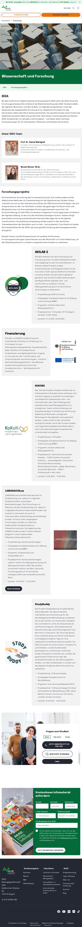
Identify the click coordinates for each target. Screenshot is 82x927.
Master (26, 876)
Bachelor (26, 872)
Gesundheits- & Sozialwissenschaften (51, 883)
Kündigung (70, 923)
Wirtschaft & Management (48, 877)
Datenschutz (66, 838)
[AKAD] (6, 8)
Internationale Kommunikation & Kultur (49, 890)
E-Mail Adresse (42, 812)
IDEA (4, 87)
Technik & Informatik (51, 872)
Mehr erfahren (13, 589)
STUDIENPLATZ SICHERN (21, 15)
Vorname (54, 802)
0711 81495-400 (9, 899)
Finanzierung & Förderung (69, 884)
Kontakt (67, 8)
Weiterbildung (28, 883)
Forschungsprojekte (19, 87)
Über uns (66, 880)
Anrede (38, 802)
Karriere (66, 889)
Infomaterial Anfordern (61, 15)
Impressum (48, 925)
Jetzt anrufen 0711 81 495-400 (57, 745)
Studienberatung (69, 872)
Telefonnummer (64, 812)
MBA (24, 880)
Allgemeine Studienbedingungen (52, 923)
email (57, 761)
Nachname (69, 802)
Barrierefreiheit (35, 925)
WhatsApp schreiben (57, 754)
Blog (64, 893)
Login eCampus (69, 876)
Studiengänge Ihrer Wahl (46, 821)
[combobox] (61, 815)
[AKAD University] (9, 871)
